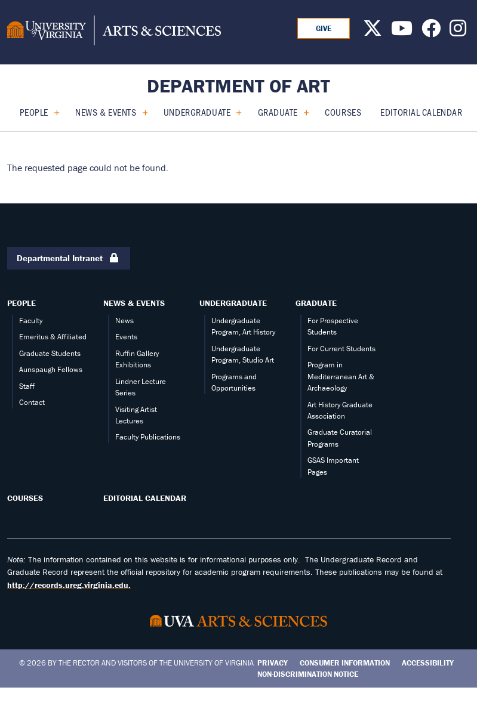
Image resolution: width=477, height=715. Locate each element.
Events (126, 337)
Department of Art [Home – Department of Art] (238, 85)
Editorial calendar (421, 112)
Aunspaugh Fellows (50, 369)
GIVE (323, 28)
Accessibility (428, 663)
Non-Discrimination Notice (307, 674)
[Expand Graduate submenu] (302, 112)
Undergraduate (197, 112)
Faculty (30, 320)
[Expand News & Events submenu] (140, 112)
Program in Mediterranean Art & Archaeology (340, 376)
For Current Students (341, 348)
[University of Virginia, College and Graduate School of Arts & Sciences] (114, 32)
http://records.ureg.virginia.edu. (69, 585)
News (124, 320)
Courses (343, 112)
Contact (32, 402)
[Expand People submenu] (52, 112)
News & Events (105, 112)
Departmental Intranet (69, 258)
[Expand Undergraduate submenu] (234, 112)
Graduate (278, 112)
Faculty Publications (147, 437)
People (34, 112)
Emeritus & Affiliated (53, 337)
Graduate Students (50, 353)
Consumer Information (345, 663)
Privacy (272, 663)
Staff (27, 386)
